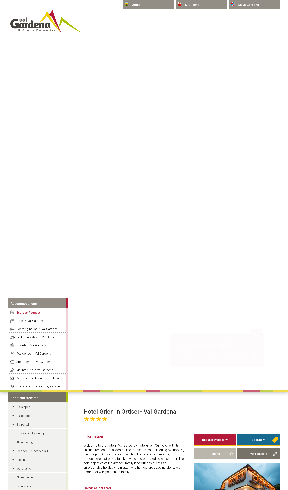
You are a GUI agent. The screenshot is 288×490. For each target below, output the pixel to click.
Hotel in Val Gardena (30, 321)
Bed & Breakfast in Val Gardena (37, 337)
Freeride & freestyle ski (32, 451)
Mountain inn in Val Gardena (34, 370)
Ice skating (23, 468)
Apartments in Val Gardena (34, 362)
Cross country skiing (30, 433)
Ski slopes (23, 407)
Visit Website (258, 453)
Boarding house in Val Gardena (37, 329)
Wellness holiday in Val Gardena (37, 378)
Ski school (23, 416)
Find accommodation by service (38, 386)
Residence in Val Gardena (33, 353)
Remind (215, 453)
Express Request (28, 312)
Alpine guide (24, 477)
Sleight (21, 460)
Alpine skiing (24, 442)
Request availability (215, 439)
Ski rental (22, 424)
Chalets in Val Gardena (31, 345)
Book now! (258, 439)
